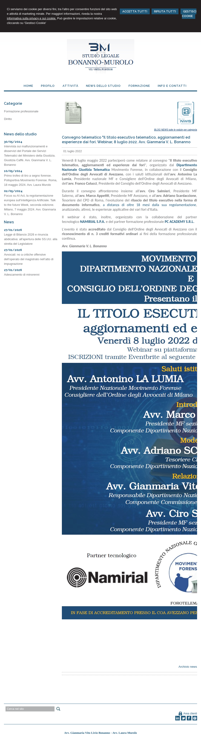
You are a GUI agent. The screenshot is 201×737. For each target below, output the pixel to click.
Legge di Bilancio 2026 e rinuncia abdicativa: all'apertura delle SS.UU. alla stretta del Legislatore (30, 239)
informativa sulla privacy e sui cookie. (31, 18)
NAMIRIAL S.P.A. (92, 221)
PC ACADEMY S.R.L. (179, 221)
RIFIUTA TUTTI (165, 11)
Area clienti (190, 713)
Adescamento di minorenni (21, 274)
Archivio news (187, 666)
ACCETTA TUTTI (134, 11)
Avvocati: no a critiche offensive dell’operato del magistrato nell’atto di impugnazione (28, 259)
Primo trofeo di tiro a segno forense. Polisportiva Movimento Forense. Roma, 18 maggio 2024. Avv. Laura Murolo (30, 180)
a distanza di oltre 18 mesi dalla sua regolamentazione (149, 205)
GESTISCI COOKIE (189, 14)
